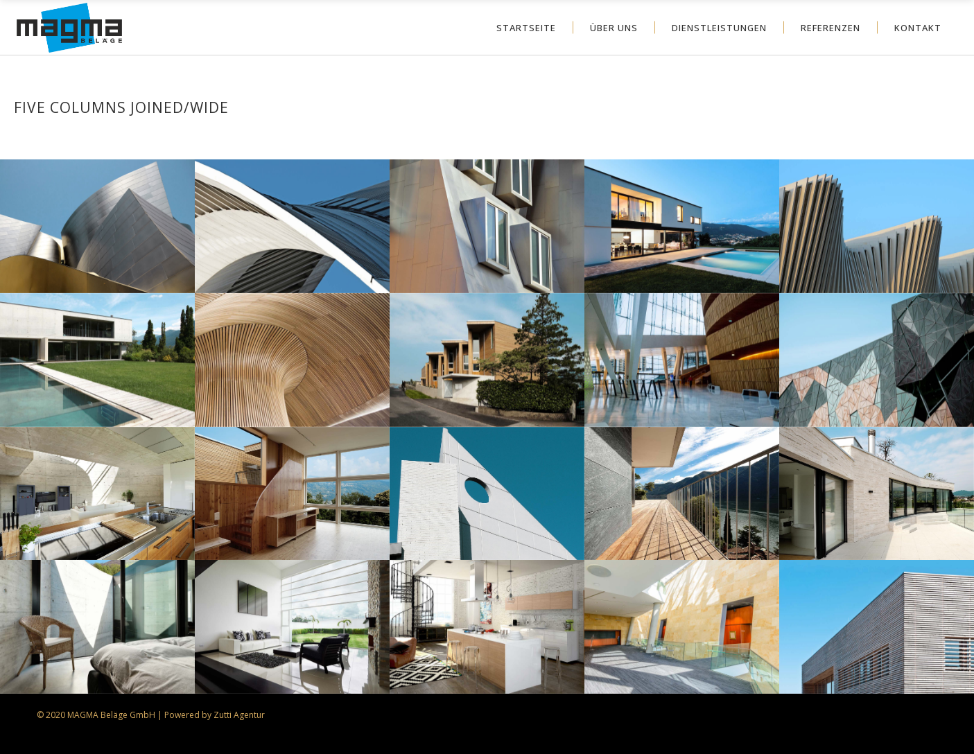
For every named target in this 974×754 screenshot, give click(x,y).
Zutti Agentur (239, 715)
